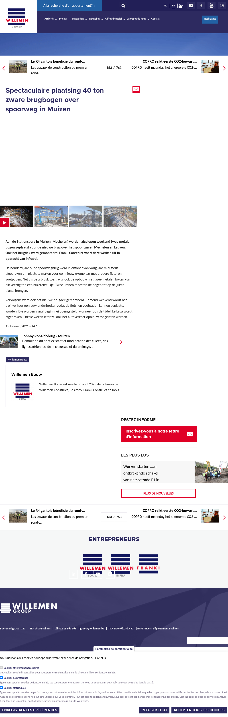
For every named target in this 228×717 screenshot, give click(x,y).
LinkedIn (191, 5)
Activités (49, 18)
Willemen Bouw (18, 359)
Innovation (78, 18)
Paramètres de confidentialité (113, 649)
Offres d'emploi (113, 18)
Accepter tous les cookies (199, 710)
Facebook (201, 5)
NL (165, 5)
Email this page (136, 89)
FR (173, 5)
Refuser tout (154, 710)
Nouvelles (94, 18)
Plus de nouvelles (158, 493)
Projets (63, 18)
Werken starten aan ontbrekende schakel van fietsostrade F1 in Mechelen (141, 476)
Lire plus (100, 658)
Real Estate (210, 18)
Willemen (16, 18)
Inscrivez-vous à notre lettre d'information (152, 434)
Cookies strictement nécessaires (21, 667)
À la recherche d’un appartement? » (69, 5)
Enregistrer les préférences (29, 710)
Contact (155, 18)
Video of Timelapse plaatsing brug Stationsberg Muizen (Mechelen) (69, 159)
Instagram (222, 5)
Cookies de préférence (16, 677)
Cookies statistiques (15, 687)
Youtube (212, 5)
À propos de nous (136, 18)
